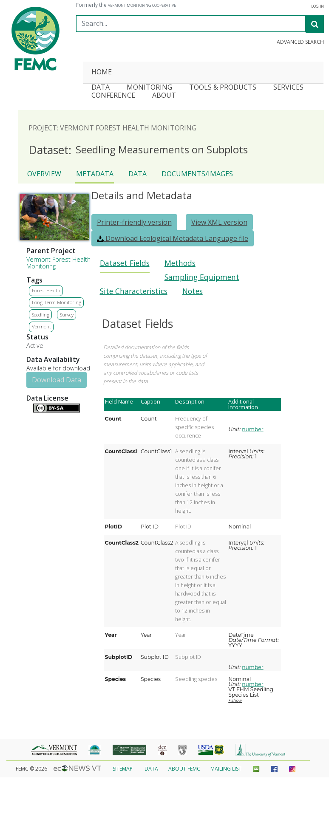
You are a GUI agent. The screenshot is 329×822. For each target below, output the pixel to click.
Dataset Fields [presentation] (125, 263)
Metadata (94, 173)
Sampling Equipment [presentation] (201, 277)
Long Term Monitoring (56, 302)
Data (137, 173)
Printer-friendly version (134, 222)
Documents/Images (197, 173)
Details (29, 407)
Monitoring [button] (149, 88)
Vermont (41, 326)
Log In (317, 6)
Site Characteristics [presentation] (133, 291)
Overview (44, 173)
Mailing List (225, 768)
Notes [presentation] (192, 291)
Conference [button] (113, 96)
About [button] (164, 96)
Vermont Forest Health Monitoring (58, 262)
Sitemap (123, 768)
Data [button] (100, 88)
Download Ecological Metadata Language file (172, 238)
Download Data (56, 379)
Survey (67, 314)
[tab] (125, 265)
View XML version (219, 222)
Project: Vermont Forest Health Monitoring (112, 128)
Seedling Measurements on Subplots (138, 150)
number (252, 429)
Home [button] (101, 72)
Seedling (40, 314)
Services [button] (288, 88)
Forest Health (46, 290)
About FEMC (184, 768)
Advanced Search (300, 42)
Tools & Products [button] (222, 88)
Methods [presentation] (180, 263)
